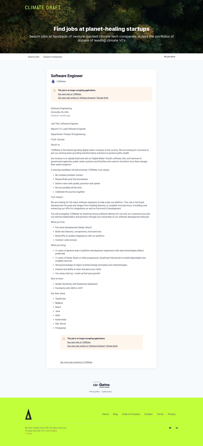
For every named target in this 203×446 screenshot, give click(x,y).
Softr (43, 431)
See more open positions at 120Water (76, 362)
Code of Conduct (131, 414)
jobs (33, 57)
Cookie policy (107, 392)
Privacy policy (94, 392)
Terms (160, 414)
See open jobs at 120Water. (70, 94)
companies (53, 57)
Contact (148, 414)
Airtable (53, 431)
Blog (115, 414)
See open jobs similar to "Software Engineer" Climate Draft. (83, 98)
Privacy (172, 414)
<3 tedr (28, 433)
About (105, 414)
